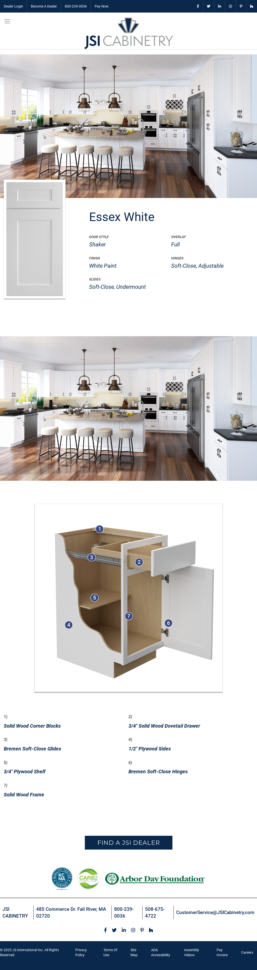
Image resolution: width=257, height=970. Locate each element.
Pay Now (102, 6)
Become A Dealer (44, 6)
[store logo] (128, 33)
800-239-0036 (76, 6)
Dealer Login (13, 6)
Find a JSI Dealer (128, 842)
